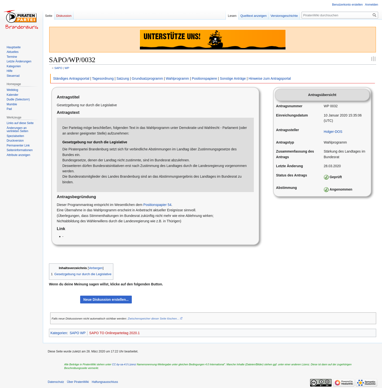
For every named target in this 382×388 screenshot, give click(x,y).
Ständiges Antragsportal (71, 78)
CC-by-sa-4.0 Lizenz (124, 364)
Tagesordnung (103, 78)
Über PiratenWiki (78, 382)
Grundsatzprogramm (147, 78)
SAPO (58, 67)
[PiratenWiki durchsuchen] (340, 15)
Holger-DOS (333, 132)
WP (67, 67)
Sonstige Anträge (233, 78)
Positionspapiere (204, 78)
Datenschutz (56, 382)
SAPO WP (78, 333)
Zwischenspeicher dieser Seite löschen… (154, 318)
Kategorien (58, 333)
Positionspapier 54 (157, 205)
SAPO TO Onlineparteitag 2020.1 (114, 333)
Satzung (122, 78)
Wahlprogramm (177, 78)
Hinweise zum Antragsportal (269, 78)
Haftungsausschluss (105, 382)
